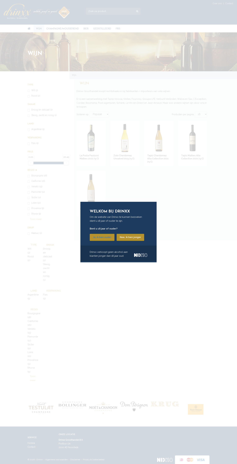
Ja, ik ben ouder (102, 237)
